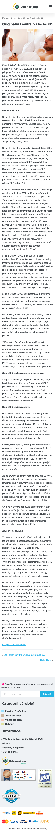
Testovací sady (13, 715)
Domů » (5, 18)
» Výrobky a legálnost (12, 747)
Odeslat (47, 694)
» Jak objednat (9, 752)
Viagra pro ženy (13, 719)
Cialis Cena (45, 660)
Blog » (13, 18)
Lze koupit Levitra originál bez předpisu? (24, 655)
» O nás (5, 743)
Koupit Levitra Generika (14, 644)
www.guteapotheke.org (36, 828)
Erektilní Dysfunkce (15, 711)
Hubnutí (9, 724)
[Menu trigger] (51, 6)
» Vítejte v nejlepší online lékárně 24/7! (22, 739)
